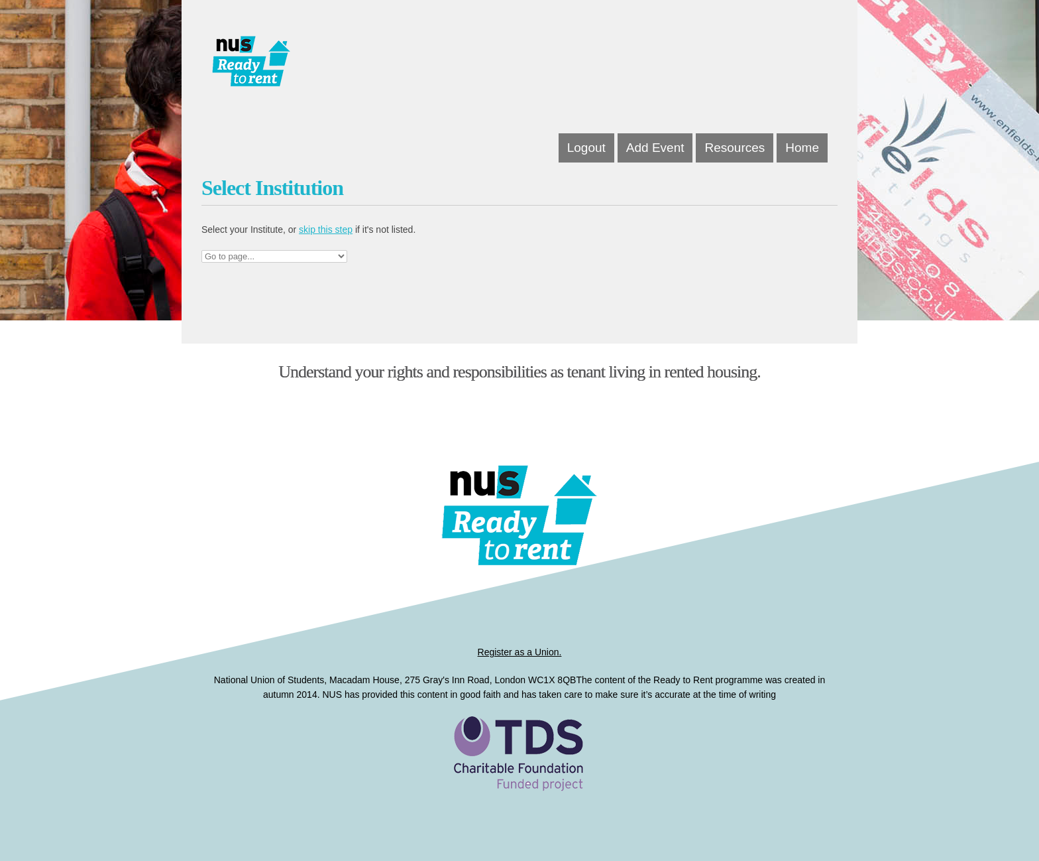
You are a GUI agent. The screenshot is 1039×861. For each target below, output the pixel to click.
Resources (734, 148)
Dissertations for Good (335, 66)
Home (802, 148)
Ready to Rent (519, 776)
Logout (586, 148)
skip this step (326, 229)
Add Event (655, 148)
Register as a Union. (520, 652)
